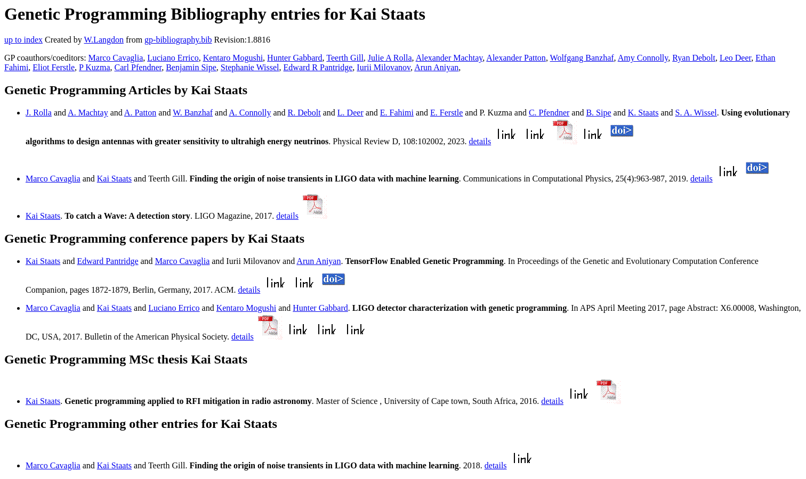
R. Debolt (304, 112)
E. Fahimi (397, 112)
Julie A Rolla (390, 57)
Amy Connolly (643, 57)
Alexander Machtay (449, 57)
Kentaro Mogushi (233, 57)
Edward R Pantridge (318, 67)
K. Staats (643, 112)
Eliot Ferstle (54, 67)
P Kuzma (94, 67)
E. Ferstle (446, 112)
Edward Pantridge (107, 261)
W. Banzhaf (193, 112)
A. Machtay (88, 112)
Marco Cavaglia (115, 57)
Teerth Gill (345, 57)
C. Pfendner (549, 112)
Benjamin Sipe (191, 67)
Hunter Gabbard (295, 57)
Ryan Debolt (693, 57)
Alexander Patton (516, 57)
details (480, 141)
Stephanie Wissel (250, 67)
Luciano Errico (172, 57)
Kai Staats (114, 178)
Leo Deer (735, 57)
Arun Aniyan (436, 67)
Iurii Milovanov (383, 67)
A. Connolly (250, 112)
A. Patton (140, 112)
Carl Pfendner (138, 67)
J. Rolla (39, 112)
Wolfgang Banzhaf (582, 57)
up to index (23, 39)
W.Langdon (104, 39)
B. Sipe (598, 112)
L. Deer (350, 112)
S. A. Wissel (696, 112)
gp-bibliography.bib (178, 39)
